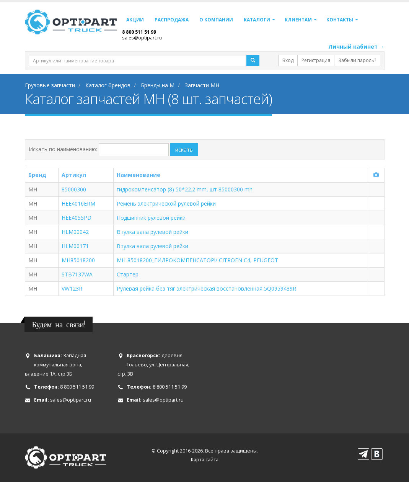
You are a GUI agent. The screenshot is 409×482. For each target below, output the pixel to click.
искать (184, 149)
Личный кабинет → (356, 46)
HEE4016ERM (78, 203)
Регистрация (315, 60)
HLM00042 (75, 231)
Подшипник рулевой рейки (151, 217)
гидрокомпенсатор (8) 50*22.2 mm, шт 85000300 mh (185, 189)
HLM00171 (75, 246)
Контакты (339, 19)
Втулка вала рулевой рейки (152, 231)
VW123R (72, 288)
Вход (287, 60)
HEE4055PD (76, 217)
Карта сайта (204, 459)
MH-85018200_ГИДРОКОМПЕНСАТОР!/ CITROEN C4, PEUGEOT (197, 260)
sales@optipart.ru (142, 37)
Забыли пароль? (357, 60)
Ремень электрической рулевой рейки (166, 203)
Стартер (128, 274)
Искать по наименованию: (63, 149)
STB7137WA (77, 274)
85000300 (74, 189)
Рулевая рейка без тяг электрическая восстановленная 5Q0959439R (206, 288)
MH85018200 (78, 260)
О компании (216, 19)
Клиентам (298, 19)
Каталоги (257, 19)
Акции (135, 19)
